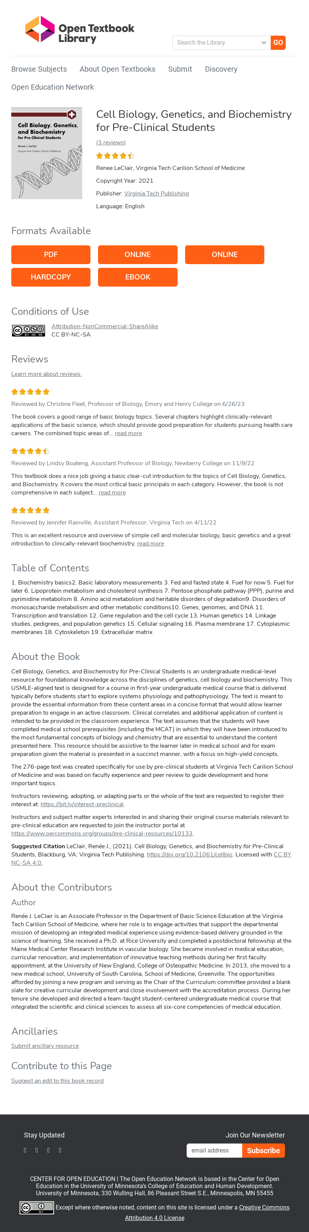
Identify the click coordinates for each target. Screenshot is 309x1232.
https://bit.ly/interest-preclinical (82, 804)
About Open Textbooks (117, 69)
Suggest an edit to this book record (57, 1081)
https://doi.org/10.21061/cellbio (189, 854)
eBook (137, 277)
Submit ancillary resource (45, 1046)
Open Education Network (52, 87)
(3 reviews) (111, 142)
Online (138, 255)
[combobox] (218, 42)
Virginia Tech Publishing (156, 193)
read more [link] (128, 433)
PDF (51, 255)
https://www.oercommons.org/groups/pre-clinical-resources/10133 (102, 833)
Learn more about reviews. (46, 374)
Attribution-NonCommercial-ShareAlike (104, 326)
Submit (180, 69)
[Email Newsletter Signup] (215, 1150)
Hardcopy (51, 277)
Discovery (221, 69)
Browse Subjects (39, 69)
